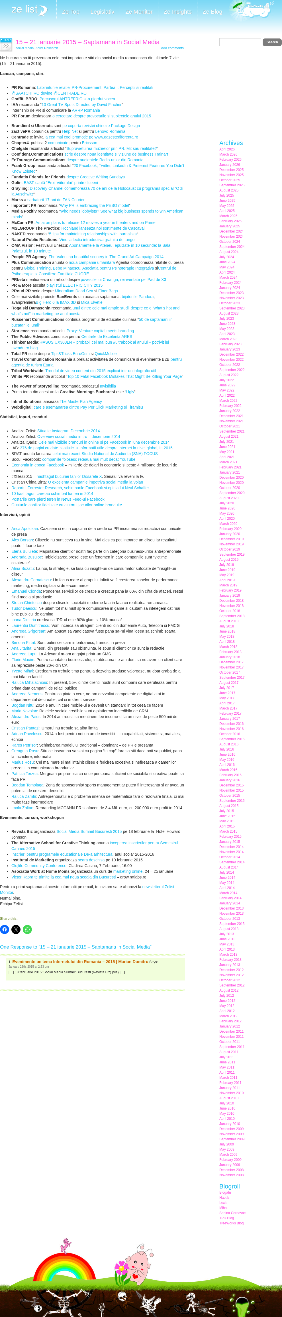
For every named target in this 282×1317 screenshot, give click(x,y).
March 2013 (228, 955)
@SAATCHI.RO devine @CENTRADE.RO (49, 93)
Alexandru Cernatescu (31, 580)
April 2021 (227, 457)
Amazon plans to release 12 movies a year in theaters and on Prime (96, 222)
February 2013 (230, 960)
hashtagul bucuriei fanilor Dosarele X (69, 476)
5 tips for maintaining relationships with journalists (92, 234)
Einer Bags (108, 291)
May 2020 (226, 513)
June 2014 (227, 878)
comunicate (58, 142)
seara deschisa (91, 860)
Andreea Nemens (26, 694)
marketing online (128, 871)
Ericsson (89, 142)
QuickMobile (106, 353)
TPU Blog (226, 1218)
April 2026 (227, 149)
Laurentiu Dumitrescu (30, 625)
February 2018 (230, 652)
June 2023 (227, 324)
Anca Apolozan (24, 528)
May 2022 (226, 390)
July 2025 (226, 195)
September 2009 (232, 1139)
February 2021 (230, 467)
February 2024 (230, 283)
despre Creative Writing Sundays (96, 177)
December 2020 (231, 478)
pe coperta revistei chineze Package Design (101, 125)
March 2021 (228, 462)
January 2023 (229, 349)
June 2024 (227, 262)
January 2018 (229, 657)
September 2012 (232, 985)
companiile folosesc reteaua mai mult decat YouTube (88, 459)
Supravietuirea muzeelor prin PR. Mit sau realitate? (112, 148)
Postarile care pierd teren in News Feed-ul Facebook (58, 499)
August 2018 (228, 621)
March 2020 (228, 524)
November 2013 (231, 914)
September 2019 (232, 554)
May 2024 (226, 267)
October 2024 (229, 242)
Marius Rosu (22, 762)
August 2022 (228, 375)
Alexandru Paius (25, 716)
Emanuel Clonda (26, 591)
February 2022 (230, 406)
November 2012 (231, 975)
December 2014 (231, 847)
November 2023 (231, 298)
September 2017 (232, 678)
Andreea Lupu (23, 654)
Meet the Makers (251, 11)
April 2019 (227, 580)
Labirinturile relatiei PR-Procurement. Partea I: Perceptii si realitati (95, 87)
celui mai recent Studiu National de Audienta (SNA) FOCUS (104, 453)
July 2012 (226, 996)
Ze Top (70, 12)
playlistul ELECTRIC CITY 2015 (74, 285)
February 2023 (230, 344)
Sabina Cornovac (232, 1213)
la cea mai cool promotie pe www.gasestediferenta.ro (91, 137)
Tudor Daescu (23, 608)
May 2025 (226, 206)
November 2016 (231, 729)
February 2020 (230, 529)
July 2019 (226, 565)
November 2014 (231, 852)
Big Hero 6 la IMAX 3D (56, 302)
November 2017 (231, 667)
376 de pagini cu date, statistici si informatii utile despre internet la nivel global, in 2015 (96, 448)
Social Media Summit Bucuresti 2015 (89, 831)
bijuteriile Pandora (138, 296)
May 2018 (226, 637)
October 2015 (229, 796)
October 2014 (229, 857)
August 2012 (228, 990)
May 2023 (226, 329)
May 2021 (226, 452)
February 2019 (230, 590)
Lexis (223, 1203)
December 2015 (231, 785)
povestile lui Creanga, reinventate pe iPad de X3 (123, 279)
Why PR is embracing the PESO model (94, 205)
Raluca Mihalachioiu (29, 682)
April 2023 (227, 334)
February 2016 (230, 775)
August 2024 (228, 252)
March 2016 (228, 770)
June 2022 (227, 385)
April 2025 (227, 211)
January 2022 (229, 411)
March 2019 (228, 585)
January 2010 (229, 1124)
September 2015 (232, 801)
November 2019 (231, 544)
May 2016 (226, 760)
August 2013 (228, 929)
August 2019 (228, 560)
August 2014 (228, 867)
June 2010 (227, 1108)
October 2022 (229, 365)
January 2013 (229, 965)
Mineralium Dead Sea (74, 291)
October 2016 (229, 734)
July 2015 (226, 811)
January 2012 (229, 1026)
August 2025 (228, 190)
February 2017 (230, 713)
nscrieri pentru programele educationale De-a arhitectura (63, 854)
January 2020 (229, 534)
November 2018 (231, 606)
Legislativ (102, 12)
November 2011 (231, 1037)
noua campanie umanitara (91, 262)
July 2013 (226, 934)
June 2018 (227, 631)
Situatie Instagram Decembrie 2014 (68, 431)
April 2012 (227, 1011)
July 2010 (226, 1103)
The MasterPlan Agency (81, 401)
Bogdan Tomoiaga (27, 785)
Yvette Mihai (22, 671)
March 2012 (228, 1016)
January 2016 (229, 780)
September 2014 (232, 862)
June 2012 (227, 1001)
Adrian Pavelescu (26, 733)
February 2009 (230, 1160)
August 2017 (228, 683)
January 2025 (229, 226)
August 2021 (228, 437)
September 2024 (232, 247)
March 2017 (228, 708)
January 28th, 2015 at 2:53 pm (29, 966)
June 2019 (227, 570)
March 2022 (228, 401)
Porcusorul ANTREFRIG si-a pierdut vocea (77, 99)
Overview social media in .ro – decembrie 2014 (78, 436)
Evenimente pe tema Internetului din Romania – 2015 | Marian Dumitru (80, 961)
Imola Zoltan (22, 808)
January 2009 (229, 1165)
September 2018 (232, 616)
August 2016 (228, 744)
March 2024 (228, 278)
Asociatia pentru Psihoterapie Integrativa (117, 268)
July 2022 (226, 380)
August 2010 (228, 1098)
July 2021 (226, 442)
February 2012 (230, 1021)
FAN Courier (74, 199)
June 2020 (227, 508)
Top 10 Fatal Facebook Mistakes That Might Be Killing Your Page (124, 376)
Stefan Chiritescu (26, 602)
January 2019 (229, 596)
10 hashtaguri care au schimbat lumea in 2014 (52, 493)
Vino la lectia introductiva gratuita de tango (97, 239)
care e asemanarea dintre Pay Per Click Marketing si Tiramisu (88, 407)
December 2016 (231, 724)
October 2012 (229, 980)
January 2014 (229, 903)
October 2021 (229, 426)
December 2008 (231, 1170)
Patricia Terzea (24, 773)
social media (25, 48)
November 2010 (231, 1093)
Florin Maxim (22, 659)
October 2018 (229, 611)
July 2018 (226, 626)
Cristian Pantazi (25, 728)
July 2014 (226, 872)
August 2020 (228, 498)
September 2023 (232, 308)
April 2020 (227, 519)
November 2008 (231, 1175)
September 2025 (232, 185)
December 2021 (231, 416)
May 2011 (226, 1067)
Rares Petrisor (24, 745)
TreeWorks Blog (231, 1223)
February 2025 (230, 221)
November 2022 (231, 360)
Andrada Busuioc (26, 557)
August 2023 (228, 313)
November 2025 (231, 175)
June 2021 (227, 447)
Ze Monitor (139, 12)
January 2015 (229, 842)
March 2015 (228, 831)
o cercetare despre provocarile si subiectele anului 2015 (101, 116)
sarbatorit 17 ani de (45, 199)
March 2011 (228, 1078)
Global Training (37, 268)
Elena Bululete (24, 551)
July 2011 (226, 1057)
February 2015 (230, 837)
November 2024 (231, 236)
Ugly (130, 392)
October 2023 (229, 303)
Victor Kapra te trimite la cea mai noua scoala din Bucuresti (63, 877)
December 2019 (231, 539)
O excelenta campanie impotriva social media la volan (95, 482)
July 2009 (226, 1144)
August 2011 (228, 1052)
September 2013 (232, 924)
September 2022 (232, 370)
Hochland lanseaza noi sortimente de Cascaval (103, 228)
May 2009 (226, 1149)
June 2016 (227, 755)
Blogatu (225, 1192)
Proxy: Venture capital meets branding (100, 331)
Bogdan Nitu (22, 705)
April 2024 (227, 272)
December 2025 (231, 170)
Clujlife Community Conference (38, 865)
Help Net (69, 131)
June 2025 (227, 201)
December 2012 (231, 970)
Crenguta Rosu (24, 751)
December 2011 (231, 1031)
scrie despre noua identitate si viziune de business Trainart (116, 154)
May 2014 (226, 883)
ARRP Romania (85, 110)
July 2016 (226, 749)
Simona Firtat (23, 642)
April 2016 (227, 765)
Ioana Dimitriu (23, 619)
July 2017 (226, 688)
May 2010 (226, 1114)
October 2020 (229, 488)
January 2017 (229, 719)
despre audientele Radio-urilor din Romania (104, 160)
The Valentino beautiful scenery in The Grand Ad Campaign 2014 (106, 256)
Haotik (224, 1198)
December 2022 (231, 354)
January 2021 (229, 472)
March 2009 (228, 1155)
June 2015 (227, 816)
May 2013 (226, 944)
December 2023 (231, 293)
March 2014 (228, 893)
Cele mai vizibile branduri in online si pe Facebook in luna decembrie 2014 (104, 442)
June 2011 (227, 1062)
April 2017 (227, 703)
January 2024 (229, 288)
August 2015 (228, 806)
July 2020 (226, 503)
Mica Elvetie (91, 302)
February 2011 (230, 1083)
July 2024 (226, 257)
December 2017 (231, 662)
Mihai (223, 1208)
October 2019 (229, 549)
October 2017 (229, 672)
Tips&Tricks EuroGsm (70, 353)
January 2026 (229, 165)
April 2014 (227, 888)
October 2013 (229, 919)
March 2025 (228, 216)
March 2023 (228, 339)
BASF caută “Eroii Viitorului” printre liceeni (61, 182)
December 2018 (231, 601)
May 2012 (226, 1006)
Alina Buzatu (22, 568)
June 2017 (227, 693)
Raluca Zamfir (23, 796)
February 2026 (230, 160)
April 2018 (227, 642)
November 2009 (231, 1134)
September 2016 (232, 739)
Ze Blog (212, 12)
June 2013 (227, 939)
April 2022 (227, 395)
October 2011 (229, 1042)
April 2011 (227, 1073)
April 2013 (227, 949)
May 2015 (226, 821)
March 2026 (228, 154)
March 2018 (228, 647)
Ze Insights (178, 12)
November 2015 (231, 790)
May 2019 (226, 575)
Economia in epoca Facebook (37, 465)
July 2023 (226, 319)
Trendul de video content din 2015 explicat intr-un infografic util (100, 370)
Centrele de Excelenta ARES (106, 336)
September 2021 (232, 431)
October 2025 (229, 180)
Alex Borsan (22, 540)
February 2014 (230, 898)
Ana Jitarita (21, 648)
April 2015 (227, 826)
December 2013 (231, 908)
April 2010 (227, 1119)
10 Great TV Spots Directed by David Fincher (82, 104)
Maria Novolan (24, 711)
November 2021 (231, 421)
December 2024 (231, 231)
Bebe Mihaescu (67, 268)
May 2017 (226, 698)
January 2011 (229, 1088)
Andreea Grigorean (28, 631)
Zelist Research (47, 48)
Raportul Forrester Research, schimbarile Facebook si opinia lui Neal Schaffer (80, 488)
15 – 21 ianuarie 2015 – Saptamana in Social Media (88, 42)
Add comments (172, 48)
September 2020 (232, 493)
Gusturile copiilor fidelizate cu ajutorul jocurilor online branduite (66, 505)
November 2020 (231, 483)
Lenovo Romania (110, 131)
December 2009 (231, 1129)
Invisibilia (108, 386)
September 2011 (232, 1047)
